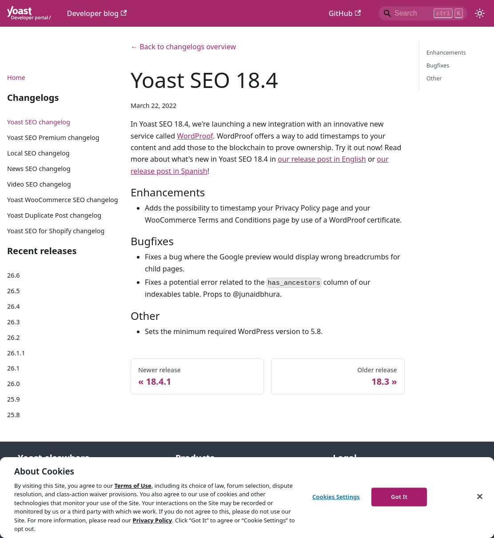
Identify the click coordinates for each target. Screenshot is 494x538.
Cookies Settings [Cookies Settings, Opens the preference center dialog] (336, 497)
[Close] (480, 496)
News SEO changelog (39, 168)
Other (434, 78)
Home (16, 77)
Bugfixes (438, 65)
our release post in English (322, 159)
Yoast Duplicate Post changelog (54, 215)
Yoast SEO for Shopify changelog (55, 231)
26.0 (13, 383)
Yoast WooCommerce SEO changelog (62, 199)
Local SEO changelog (38, 153)
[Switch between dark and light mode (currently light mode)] (480, 13)
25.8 (13, 414)
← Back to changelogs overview (183, 47)
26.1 (13, 368)
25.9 (13, 399)
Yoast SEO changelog (38, 122)
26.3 (13, 322)
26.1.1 (16, 353)
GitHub (345, 13)
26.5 (13, 291)
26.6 (13, 275)
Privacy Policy (152, 520)
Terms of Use (132, 486)
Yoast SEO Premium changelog (53, 137)
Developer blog (97, 13)
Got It (399, 497)
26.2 (13, 337)
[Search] (422, 13)
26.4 (13, 306)
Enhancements (446, 52)
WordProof (195, 136)
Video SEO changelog (39, 184)
